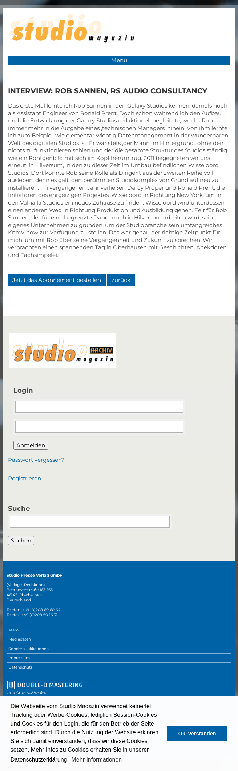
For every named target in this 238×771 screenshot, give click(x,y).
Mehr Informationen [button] (97, 759)
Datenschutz (20, 667)
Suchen (21, 540)
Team (13, 630)
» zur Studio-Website (26, 693)
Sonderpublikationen (28, 648)
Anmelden (30, 445)
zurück (121, 279)
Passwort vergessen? (36, 459)
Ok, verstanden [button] (197, 733)
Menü (119, 60)
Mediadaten (19, 639)
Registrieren (24, 478)
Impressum (19, 657)
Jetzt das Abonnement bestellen (56, 279)
